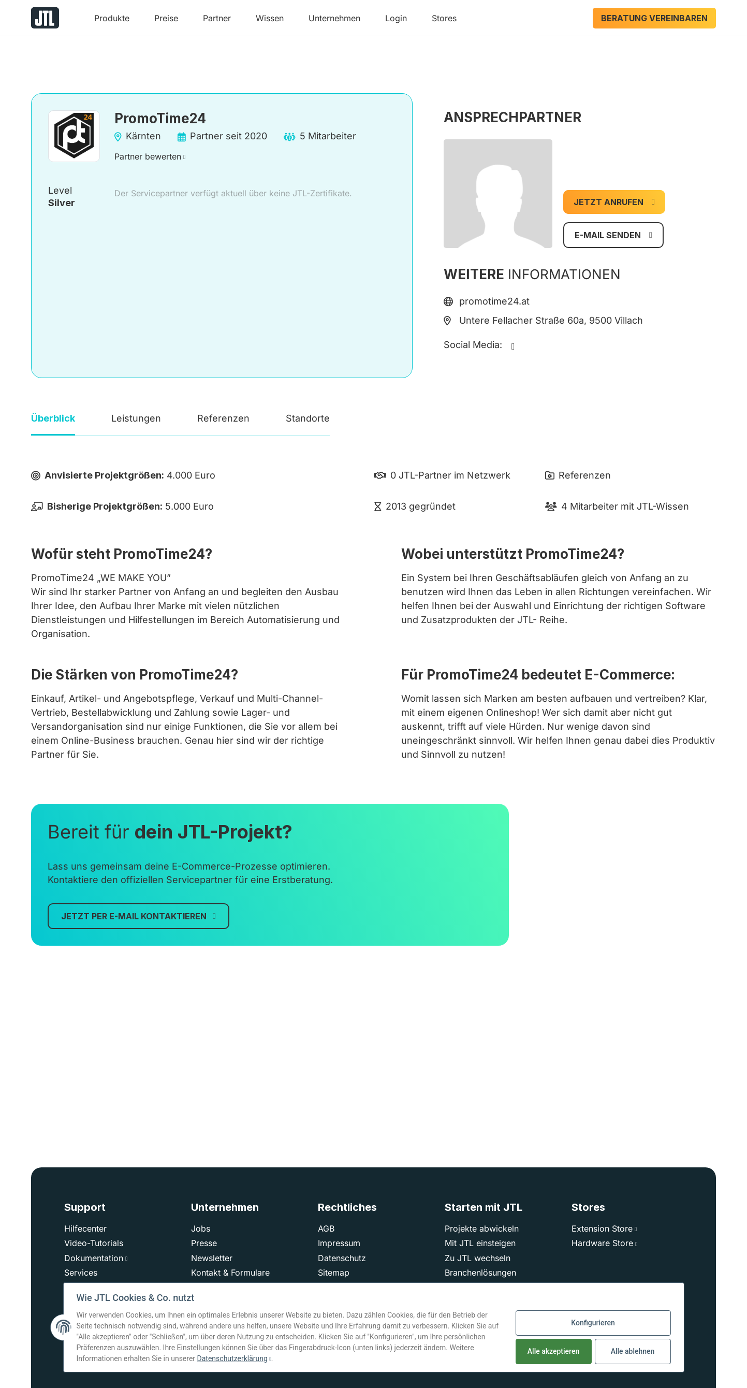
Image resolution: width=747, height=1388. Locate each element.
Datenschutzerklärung (232, 1358)
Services (80, 1272)
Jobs (200, 1228)
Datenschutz (342, 1258)
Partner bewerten (147, 156)
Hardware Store (602, 1243)
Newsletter (211, 1258)
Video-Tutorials (93, 1243)
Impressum (339, 1243)
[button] (112, 22)
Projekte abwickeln (482, 1228)
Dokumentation (93, 1258)
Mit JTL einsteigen (480, 1243)
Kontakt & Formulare (230, 1272)
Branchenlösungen (480, 1272)
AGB (326, 1228)
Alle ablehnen (633, 1351)
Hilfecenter (85, 1228)
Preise (166, 18)
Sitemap (333, 1272)
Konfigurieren (592, 1323)
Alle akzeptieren (553, 1351)
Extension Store (602, 1228)
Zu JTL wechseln (477, 1258)
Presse (204, 1243)
